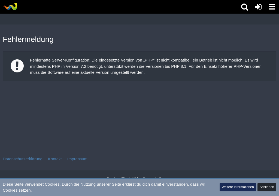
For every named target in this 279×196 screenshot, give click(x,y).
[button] (271, 6)
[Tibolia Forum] (10, 6)
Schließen (267, 187)
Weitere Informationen (238, 187)
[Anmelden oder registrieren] (258, 6)
